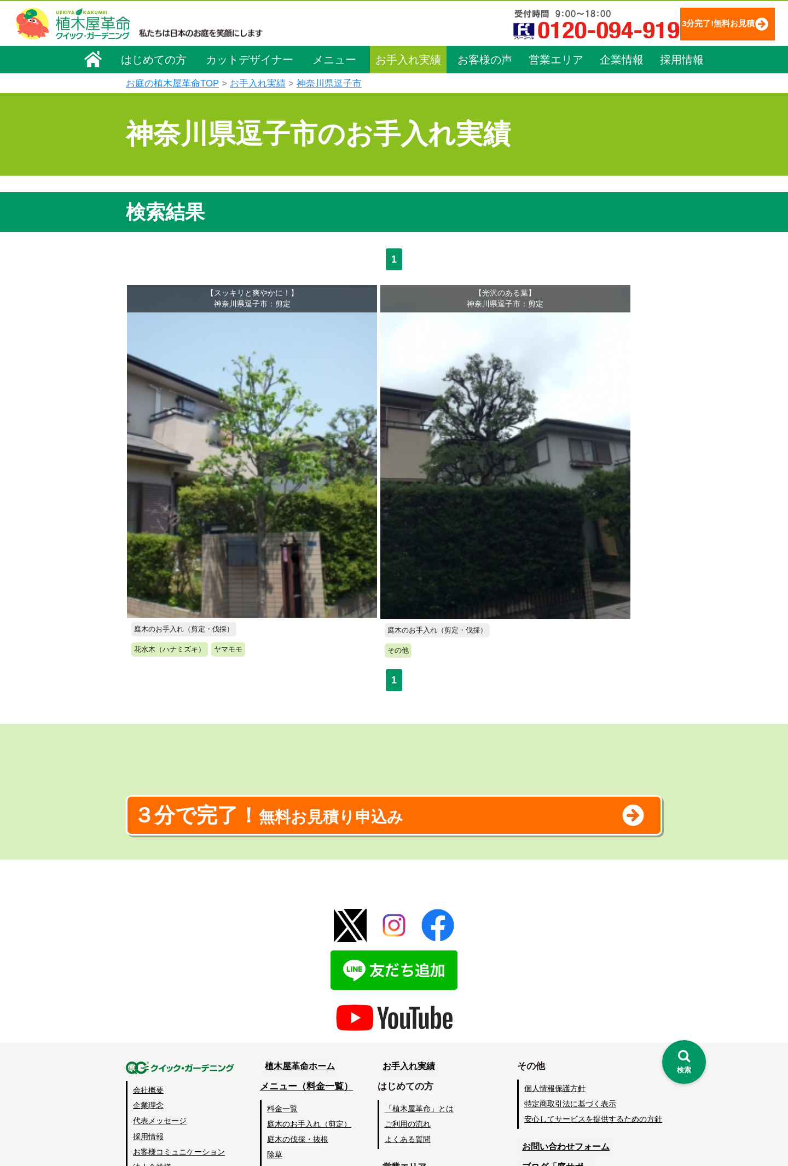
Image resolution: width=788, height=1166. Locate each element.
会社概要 (148, 947)
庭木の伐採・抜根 (298, 996)
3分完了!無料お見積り (697, 23)
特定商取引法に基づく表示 (570, 960)
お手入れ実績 (408, 59)
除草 (275, 1011)
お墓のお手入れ (295, 1104)
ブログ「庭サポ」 (554, 1024)
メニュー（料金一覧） (307, 943)
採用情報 (682, 59)
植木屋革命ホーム (298, 923)
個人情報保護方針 (555, 945)
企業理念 (148, 962)
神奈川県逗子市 (329, 83)
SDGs (392, 1085)
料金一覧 (283, 965)
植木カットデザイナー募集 (573, 1044)
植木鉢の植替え (295, 1088)
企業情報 (622, 59)
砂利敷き (283, 1042)
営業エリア (556, 59)
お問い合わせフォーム (563, 1004)
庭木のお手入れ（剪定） (310, 981)
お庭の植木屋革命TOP (172, 83)
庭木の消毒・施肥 (298, 1057)
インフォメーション (421, 1125)
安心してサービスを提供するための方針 (593, 976)
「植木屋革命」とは (421, 965)
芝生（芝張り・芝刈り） (310, 1027)
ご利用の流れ (410, 981)
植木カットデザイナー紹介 (435, 1044)
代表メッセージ (160, 977)
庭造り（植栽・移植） (306, 1073)
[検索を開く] (684, 1062)
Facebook (538, 1064)
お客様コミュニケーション (179, 1009)
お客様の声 (484, 59)
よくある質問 (410, 996)
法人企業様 (152, 1024)
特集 (389, 1105)
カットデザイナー (249, 59)
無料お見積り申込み (358, 666)
